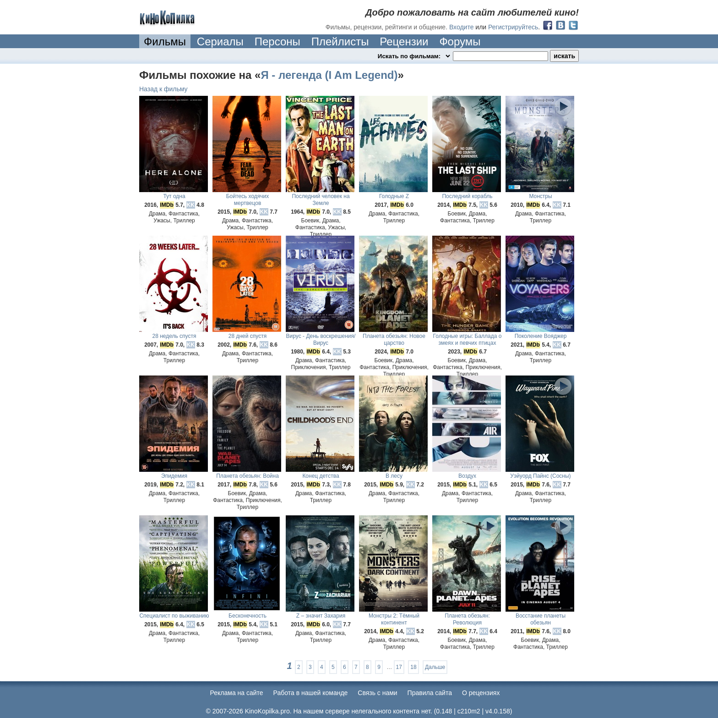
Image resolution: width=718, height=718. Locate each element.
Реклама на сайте (236, 692)
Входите (461, 27)
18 (413, 667)
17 (399, 667)
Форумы (459, 41)
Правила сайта (430, 692)
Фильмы (165, 41)
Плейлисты (340, 41)
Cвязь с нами (377, 692)
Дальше (435, 667)
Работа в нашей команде (310, 692)
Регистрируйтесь (513, 27)
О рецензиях (481, 692)
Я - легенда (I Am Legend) (329, 75)
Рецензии (404, 41)
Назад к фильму (163, 89)
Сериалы (220, 41)
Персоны (277, 41)
